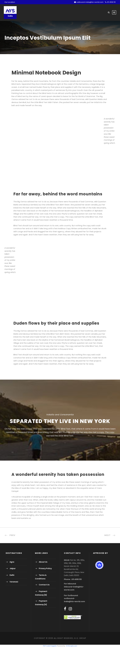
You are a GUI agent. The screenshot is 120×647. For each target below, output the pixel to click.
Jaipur (13, 568)
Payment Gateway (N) (41, 593)
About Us (43, 562)
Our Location (9, 2)
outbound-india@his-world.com (89, 2)
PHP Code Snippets (50, 646)
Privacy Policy (45, 568)
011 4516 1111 (111, 2)
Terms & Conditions (40, 577)
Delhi (12, 575)
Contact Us (44, 585)
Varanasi (14, 581)
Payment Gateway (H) (41, 603)
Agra (12, 562)
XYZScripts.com (71, 646)
